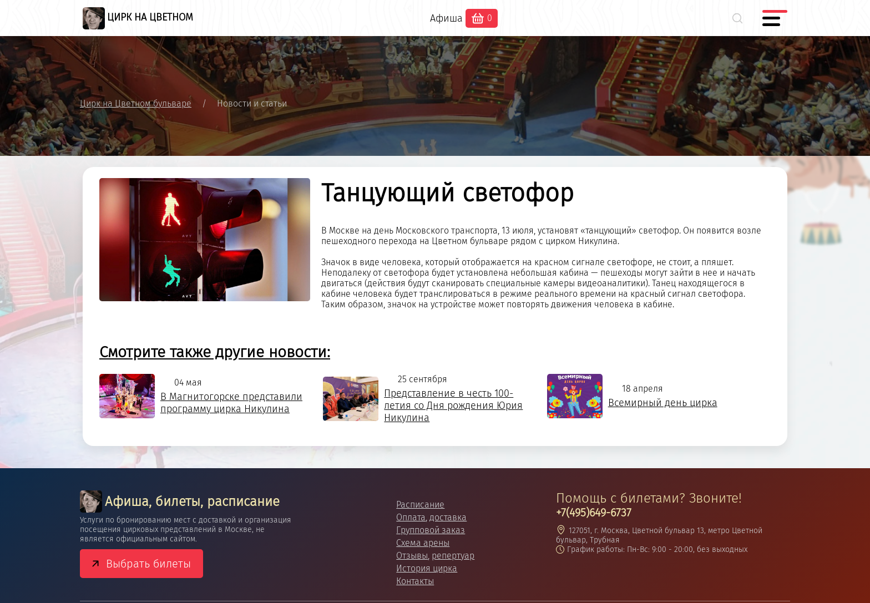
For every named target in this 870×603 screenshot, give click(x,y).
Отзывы (412, 555)
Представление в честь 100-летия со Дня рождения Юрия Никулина (453, 405)
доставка (448, 517)
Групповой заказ (430, 530)
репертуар (453, 555)
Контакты (415, 581)
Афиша (446, 18)
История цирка (426, 568)
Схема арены (422, 543)
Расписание (420, 504)
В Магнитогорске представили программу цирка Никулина (231, 403)
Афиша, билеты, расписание (180, 501)
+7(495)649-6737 (593, 512)
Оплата (411, 517)
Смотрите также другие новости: (214, 352)
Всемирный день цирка (662, 403)
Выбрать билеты (148, 563)
